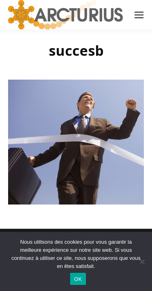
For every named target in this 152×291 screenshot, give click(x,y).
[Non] (142, 261)
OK (78, 279)
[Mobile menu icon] (139, 15)
